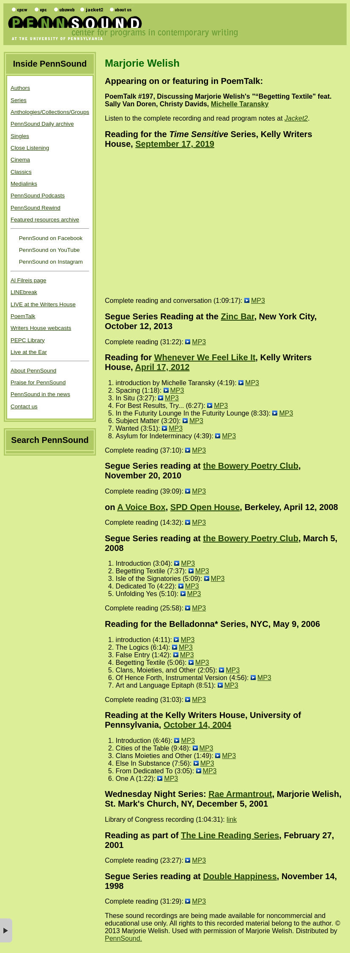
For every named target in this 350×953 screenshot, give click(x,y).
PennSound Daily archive (42, 124)
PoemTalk (23, 316)
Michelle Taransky (240, 104)
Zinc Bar (237, 316)
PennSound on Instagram (50, 262)
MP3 (258, 300)
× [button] (6, 930)
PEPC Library (28, 340)
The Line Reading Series (230, 835)
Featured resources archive (45, 219)
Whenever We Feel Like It (205, 357)
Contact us (24, 406)
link (232, 819)
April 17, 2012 (162, 367)
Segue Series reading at (154, 876)
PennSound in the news (40, 394)
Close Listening (30, 148)
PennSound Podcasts (38, 195)
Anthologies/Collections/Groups (50, 112)
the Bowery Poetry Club (250, 465)
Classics (21, 172)
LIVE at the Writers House (43, 304)
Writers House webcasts (41, 328)
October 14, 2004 (197, 724)
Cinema (20, 160)
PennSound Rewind (35, 208)
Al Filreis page (28, 280)
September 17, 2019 (174, 143)
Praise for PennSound (38, 382)
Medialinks (24, 184)
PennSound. (123, 938)
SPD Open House (205, 507)
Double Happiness (239, 876)
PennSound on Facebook (49, 238)
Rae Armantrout (240, 794)
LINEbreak (24, 292)
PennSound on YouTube (48, 250)
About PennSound (33, 370)
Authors (20, 88)
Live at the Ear (29, 352)
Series (19, 100)
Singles (20, 136)
